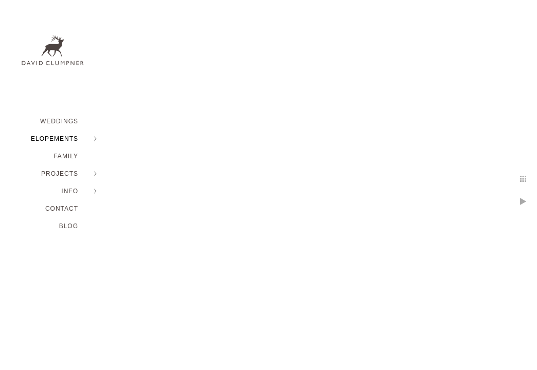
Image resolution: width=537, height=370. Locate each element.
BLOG (68, 226)
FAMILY (65, 156)
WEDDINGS (59, 121)
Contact (61, 208)
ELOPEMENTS (54, 138)
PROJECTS (59, 173)
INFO (69, 191)
